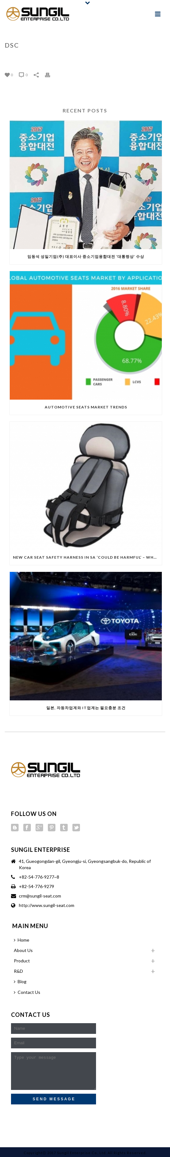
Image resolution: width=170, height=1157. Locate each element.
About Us (23, 950)
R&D (18, 971)
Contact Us (27, 992)
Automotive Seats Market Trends (86, 407)
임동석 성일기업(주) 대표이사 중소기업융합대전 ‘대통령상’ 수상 (85, 256)
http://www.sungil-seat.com (46, 905)
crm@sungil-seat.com (40, 895)
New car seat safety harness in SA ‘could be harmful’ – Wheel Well (87, 557)
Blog (20, 981)
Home (79, 58)
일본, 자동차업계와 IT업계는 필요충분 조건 (86, 707)
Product (22, 960)
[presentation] (54, 1118)
